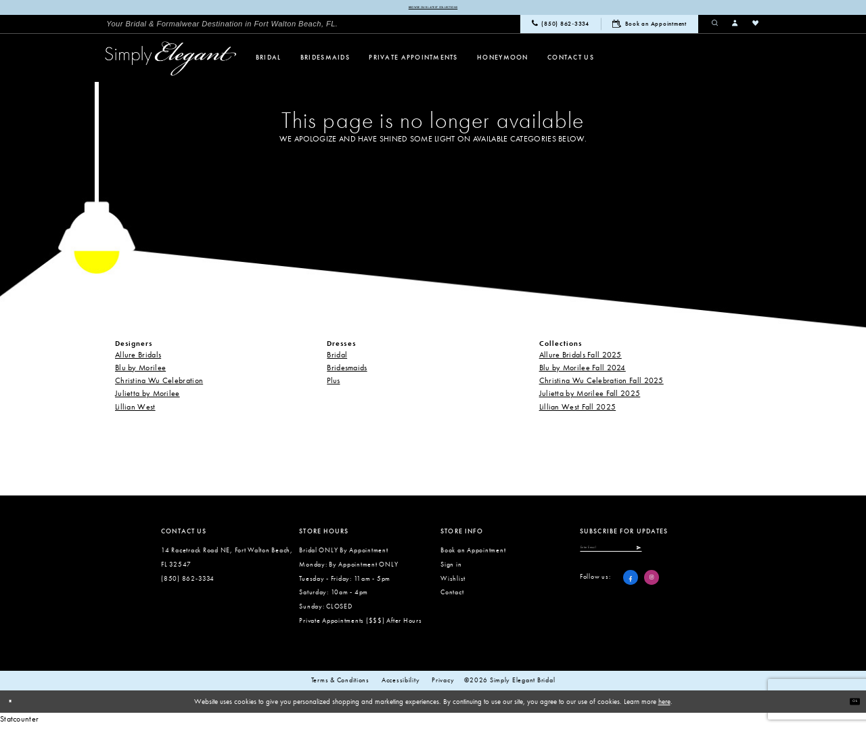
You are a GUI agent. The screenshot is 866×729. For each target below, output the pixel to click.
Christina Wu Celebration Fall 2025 (601, 383)
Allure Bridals (138, 358)
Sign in (450, 567)
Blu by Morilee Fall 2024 (582, 371)
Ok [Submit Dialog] (849, 704)
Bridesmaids (347, 371)
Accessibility (401, 684)
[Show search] (715, 27)
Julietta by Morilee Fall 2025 (590, 396)
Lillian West (135, 410)
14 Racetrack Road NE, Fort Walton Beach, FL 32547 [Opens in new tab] (227, 560)
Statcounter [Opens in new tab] (19, 722)
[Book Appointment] (649, 27)
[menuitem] (221, 27)
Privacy (443, 684)
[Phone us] (560, 28)
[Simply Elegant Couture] (171, 62)
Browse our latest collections (433, 8)
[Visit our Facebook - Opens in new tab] (630, 588)
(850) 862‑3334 (187, 581)
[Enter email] (643, 555)
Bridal (337, 358)
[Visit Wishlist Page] (756, 27)
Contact (451, 595)
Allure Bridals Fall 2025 (580, 358)
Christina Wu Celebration (159, 383)
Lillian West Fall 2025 (577, 410)
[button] (735, 27)
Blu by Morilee (140, 371)
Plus (333, 383)
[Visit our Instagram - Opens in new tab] (651, 588)
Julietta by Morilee (147, 396)
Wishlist (452, 581)
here (664, 704)
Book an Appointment (472, 553)
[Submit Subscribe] (700, 555)
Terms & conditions (340, 684)
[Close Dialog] (15, 704)
